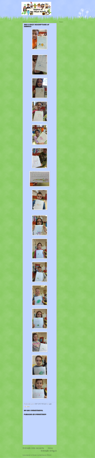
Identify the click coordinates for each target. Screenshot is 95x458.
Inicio (50, 448)
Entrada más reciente (33, 448)
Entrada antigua (49, 451)
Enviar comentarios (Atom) (41, 455)
